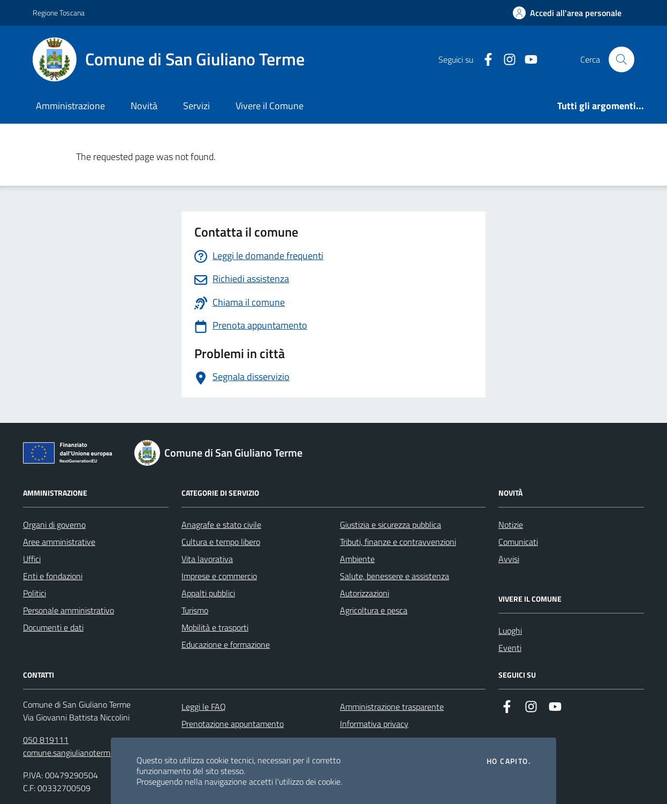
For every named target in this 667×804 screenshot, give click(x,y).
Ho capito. (508, 761)
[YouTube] (526, 59)
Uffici (32, 558)
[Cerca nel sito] (621, 59)
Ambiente (357, 558)
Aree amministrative (59, 541)
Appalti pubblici (208, 593)
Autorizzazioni (364, 593)
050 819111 (46, 739)
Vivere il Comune (270, 105)
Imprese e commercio (219, 576)
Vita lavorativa (207, 558)
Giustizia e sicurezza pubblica (390, 524)
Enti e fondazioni (52, 576)
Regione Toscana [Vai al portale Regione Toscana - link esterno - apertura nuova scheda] (59, 12)
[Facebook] (484, 59)
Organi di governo (54, 524)
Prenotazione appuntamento (232, 723)
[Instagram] (505, 59)
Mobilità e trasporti (214, 627)
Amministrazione (70, 105)
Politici (34, 593)
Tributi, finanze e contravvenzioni (398, 541)
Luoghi (510, 630)
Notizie (510, 524)
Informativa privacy (374, 723)
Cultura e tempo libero (220, 541)
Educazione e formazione (225, 644)
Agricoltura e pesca (373, 610)
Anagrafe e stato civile (221, 524)
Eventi (509, 647)
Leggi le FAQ (203, 706)
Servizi (196, 105)
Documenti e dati (53, 627)
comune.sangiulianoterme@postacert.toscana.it (108, 752)
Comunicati (518, 541)
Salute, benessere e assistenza (394, 576)
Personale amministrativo (68, 610)
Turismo (194, 610)
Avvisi (508, 558)
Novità (144, 105)
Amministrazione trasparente (392, 706)
